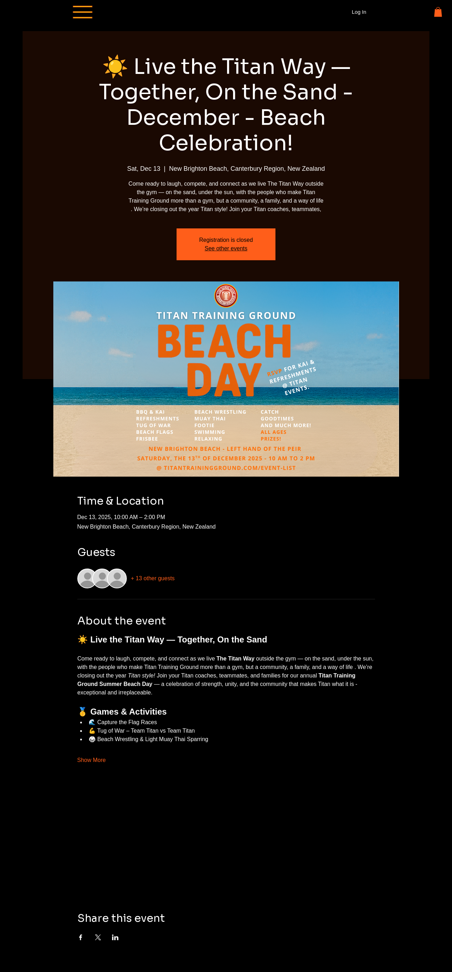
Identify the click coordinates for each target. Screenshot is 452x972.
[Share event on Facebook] (80, 937)
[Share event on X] (98, 937)
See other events (226, 248)
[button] (438, 12)
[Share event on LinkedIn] (115, 937)
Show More (91, 760)
